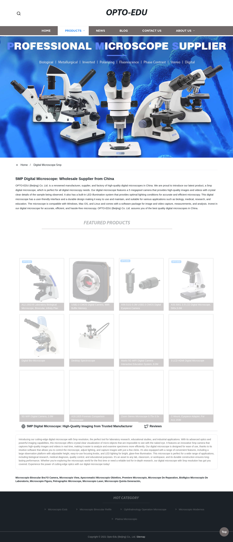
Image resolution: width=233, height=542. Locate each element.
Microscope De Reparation (163, 477)
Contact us (151, 31)
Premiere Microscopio (134, 477)
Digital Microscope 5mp (47, 164)
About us (183, 31)
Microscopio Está (58, 509)
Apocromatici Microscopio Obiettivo (100, 477)
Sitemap (141, 536)
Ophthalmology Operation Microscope (146, 509)
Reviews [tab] (153, 426)
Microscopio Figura (41, 481)
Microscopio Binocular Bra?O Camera (36, 477)
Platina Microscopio (127, 519)
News (100, 31)
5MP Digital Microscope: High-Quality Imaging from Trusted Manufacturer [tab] (76, 426)
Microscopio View (69, 477)
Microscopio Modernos (192, 509)
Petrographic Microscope (67, 481)
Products (73, 31)
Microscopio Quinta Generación (122, 481)
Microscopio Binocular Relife (96, 509)
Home (46, 31)
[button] (18, 13)
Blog (124, 31)
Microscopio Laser (92, 481)
